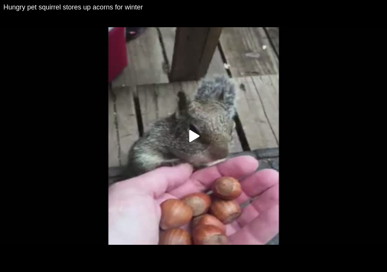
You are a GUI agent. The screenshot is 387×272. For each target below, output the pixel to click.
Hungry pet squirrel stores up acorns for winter (73, 7)
